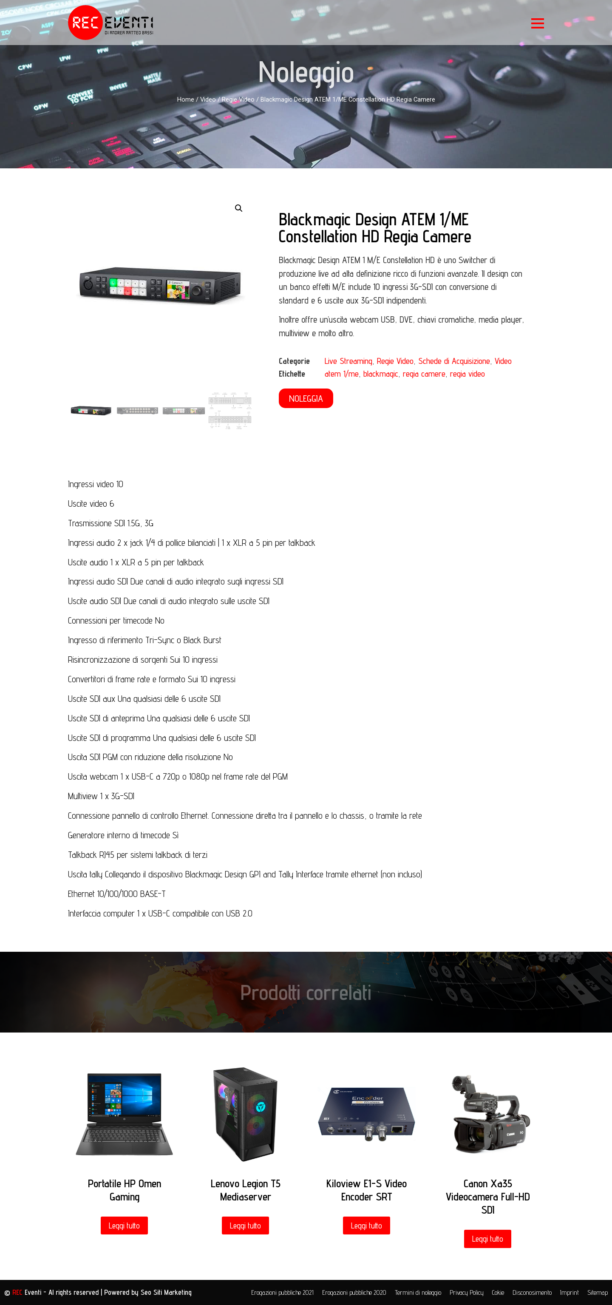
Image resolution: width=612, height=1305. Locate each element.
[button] (306, 398)
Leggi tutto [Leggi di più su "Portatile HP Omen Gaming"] (124, 1225)
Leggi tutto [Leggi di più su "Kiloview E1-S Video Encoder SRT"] (366, 1225)
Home (185, 99)
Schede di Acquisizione (454, 361)
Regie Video (238, 99)
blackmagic (380, 374)
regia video (467, 374)
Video (208, 99)
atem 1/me (342, 374)
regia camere (424, 374)
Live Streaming (348, 361)
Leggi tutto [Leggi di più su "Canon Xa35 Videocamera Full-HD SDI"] (487, 1238)
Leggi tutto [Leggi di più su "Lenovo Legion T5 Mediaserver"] (245, 1225)
